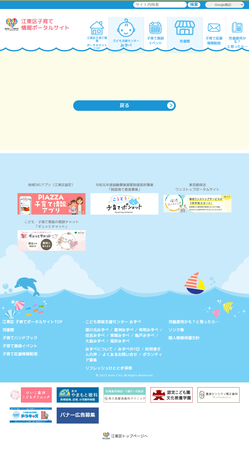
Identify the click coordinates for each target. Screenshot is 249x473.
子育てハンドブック (19, 366)
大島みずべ (95, 368)
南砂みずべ (120, 368)
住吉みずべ (95, 363)
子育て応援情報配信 (19, 381)
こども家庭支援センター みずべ (113, 350)
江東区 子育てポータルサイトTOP (32, 350)
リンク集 (176, 358)
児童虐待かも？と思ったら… (194, 350)
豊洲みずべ (123, 358)
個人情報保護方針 (184, 366)
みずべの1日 (129, 376)
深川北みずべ (97, 358)
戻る (124, 105)
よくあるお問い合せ (119, 382)
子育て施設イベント (19, 373)
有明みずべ (148, 358)
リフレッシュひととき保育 (108, 395)
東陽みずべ (120, 363)
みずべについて (99, 376)
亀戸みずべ (144, 363)
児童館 (8, 358)
